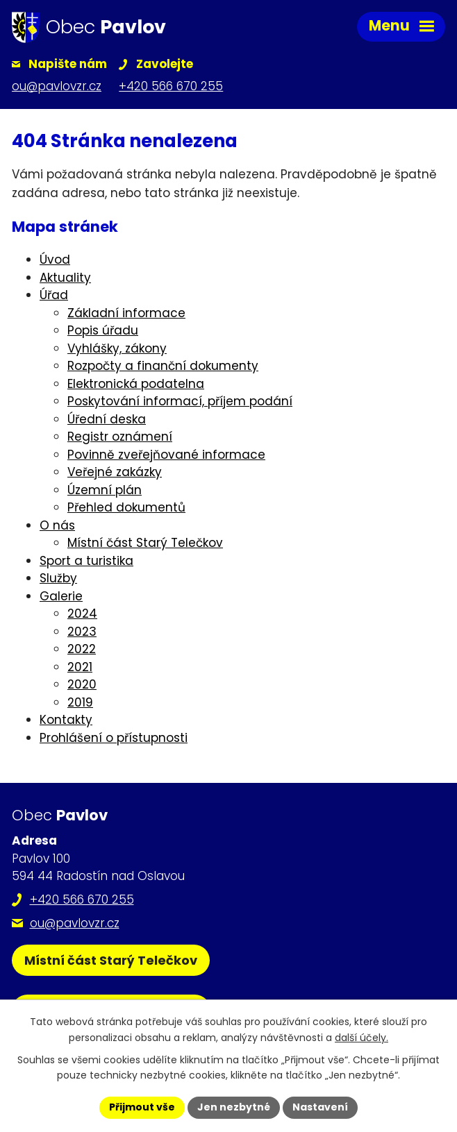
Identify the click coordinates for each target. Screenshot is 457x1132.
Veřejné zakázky (114, 472)
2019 (80, 702)
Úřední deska (106, 419)
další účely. (361, 1038)
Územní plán (104, 490)
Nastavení (320, 1107)
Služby (58, 578)
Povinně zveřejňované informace (166, 454)
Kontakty (66, 719)
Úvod (55, 259)
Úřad (54, 295)
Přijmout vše (142, 1107)
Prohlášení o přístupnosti (114, 737)
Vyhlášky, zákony (117, 348)
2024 (82, 613)
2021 (79, 667)
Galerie (61, 596)
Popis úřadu (102, 330)
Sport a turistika (86, 560)
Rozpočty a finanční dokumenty (162, 365)
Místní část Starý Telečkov (145, 542)
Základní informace (126, 313)
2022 (81, 649)
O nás (57, 525)
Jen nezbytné (233, 1107)
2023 (82, 631)
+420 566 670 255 (82, 899)
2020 (82, 684)
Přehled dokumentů (126, 507)
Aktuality (65, 277)
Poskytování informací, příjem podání (179, 401)
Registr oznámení (119, 436)
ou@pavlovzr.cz (74, 923)
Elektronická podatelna (135, 383)
